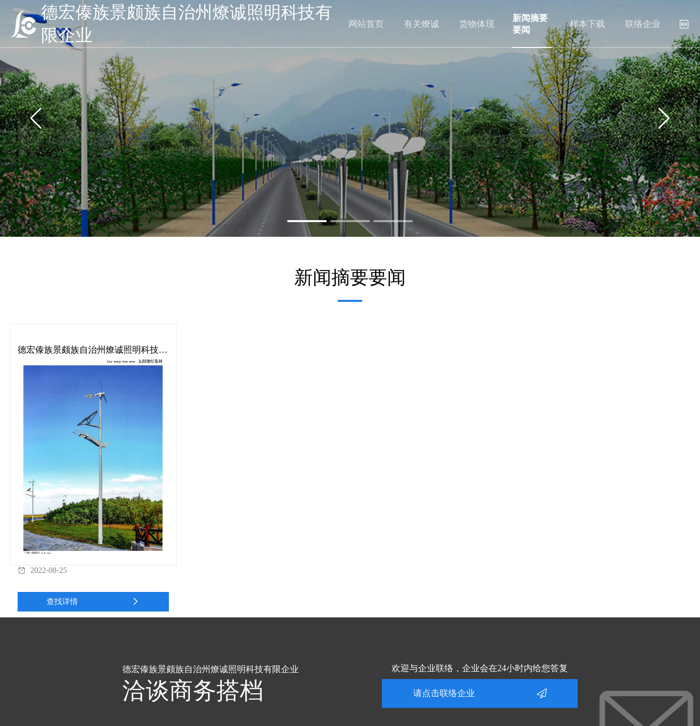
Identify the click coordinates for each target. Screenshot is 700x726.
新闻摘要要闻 (530, 24)
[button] (307, 221)
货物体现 (476, 24)
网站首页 (366, 24)
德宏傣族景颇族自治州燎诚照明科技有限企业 (186, 24)
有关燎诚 (421, 24)
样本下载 (587, 24)
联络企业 (642, 24)
